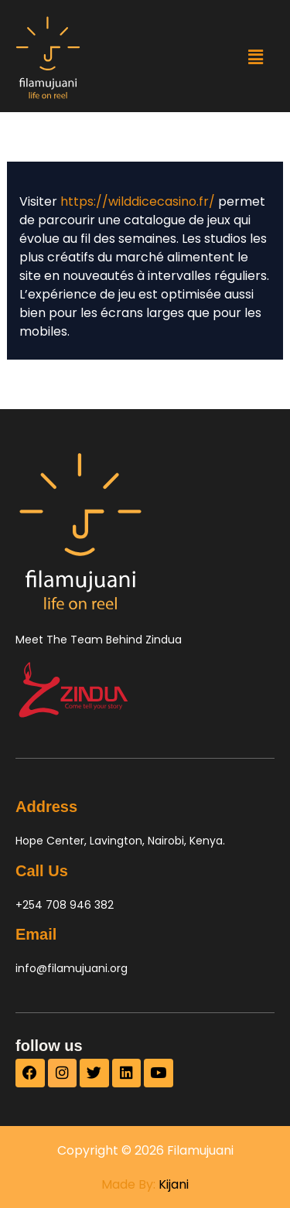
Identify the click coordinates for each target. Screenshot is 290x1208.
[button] (255, 57)
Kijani (174, 1184)
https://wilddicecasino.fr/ (137, 201)
